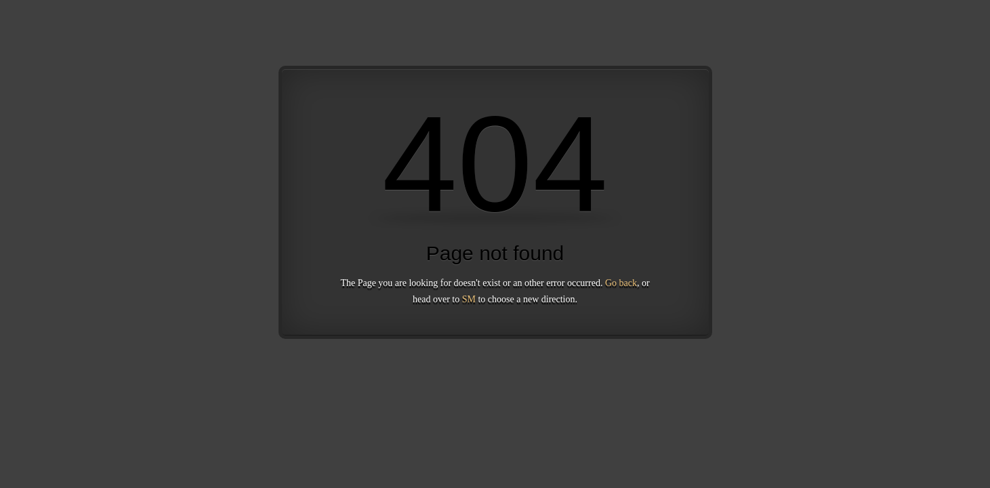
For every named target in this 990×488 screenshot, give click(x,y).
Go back (621, 283)
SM (469, 299)
